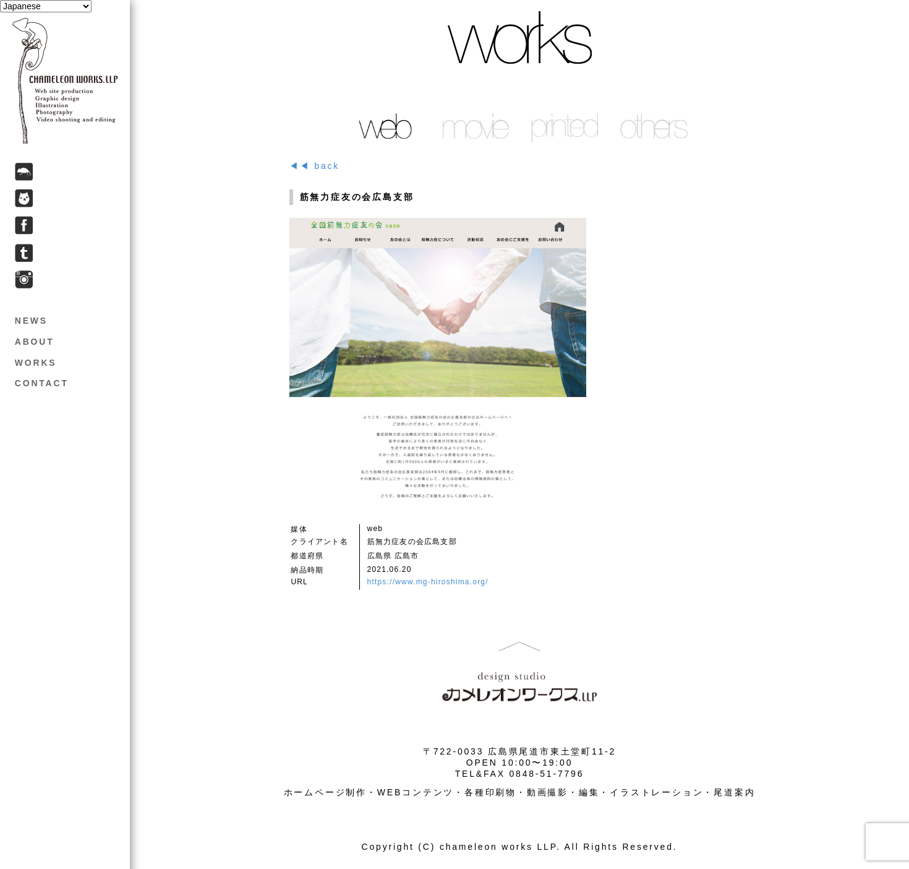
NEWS (31, 321)
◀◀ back (314, 166)
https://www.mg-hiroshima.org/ (428, 581)
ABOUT (34, 342)
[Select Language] (46, 6)
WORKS (36, 363)
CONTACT (42, 383)
